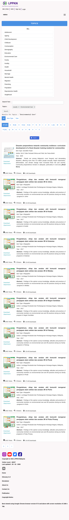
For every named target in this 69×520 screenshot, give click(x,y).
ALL (28, 29)
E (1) (28, 125)
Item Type (10, 118)
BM (3, 9)
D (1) (23, 125)
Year (17, 118)
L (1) (53, 125)
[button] (6, 111)
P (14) (5, 129)
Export (34, 138)
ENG (7, 9)
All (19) (5, 125)
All (4, 118)
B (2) (14, 125)
